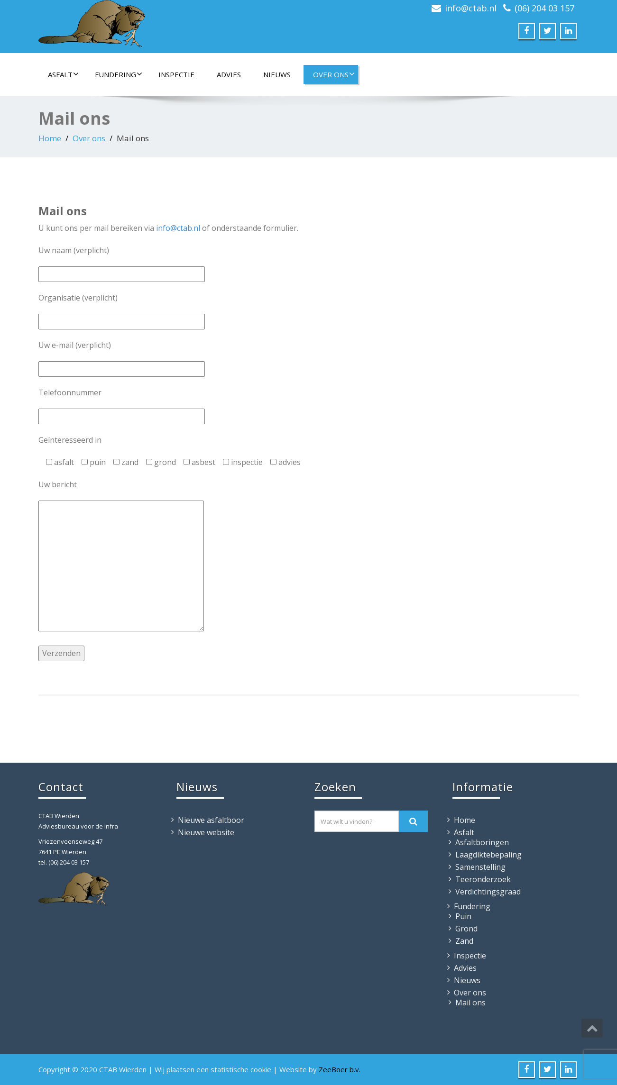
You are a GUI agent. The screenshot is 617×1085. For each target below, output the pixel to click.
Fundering (118, 74)
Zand (464, 941)
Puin (463, 916)
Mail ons (470, 1002)
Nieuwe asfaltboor (211, 820)
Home (49, 138)
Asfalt (63, 74)
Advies (229, 74)
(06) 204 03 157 (544, 8)
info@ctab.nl (471, 8)
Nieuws (277, 74)
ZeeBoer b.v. (339, 1069)
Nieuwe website (206, 832)
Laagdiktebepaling (488, 854)
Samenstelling (480, 867)
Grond (466, 928)
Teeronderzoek (483, 879)
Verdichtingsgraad (488, 891)
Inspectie (176, 74)
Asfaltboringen (482, 842)
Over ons (334, 74)
